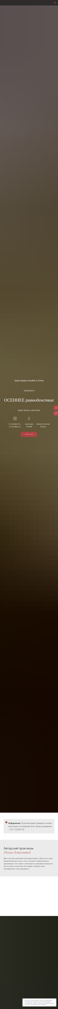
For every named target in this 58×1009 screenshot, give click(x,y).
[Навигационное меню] (55, 3)
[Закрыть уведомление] (55, 1000)
